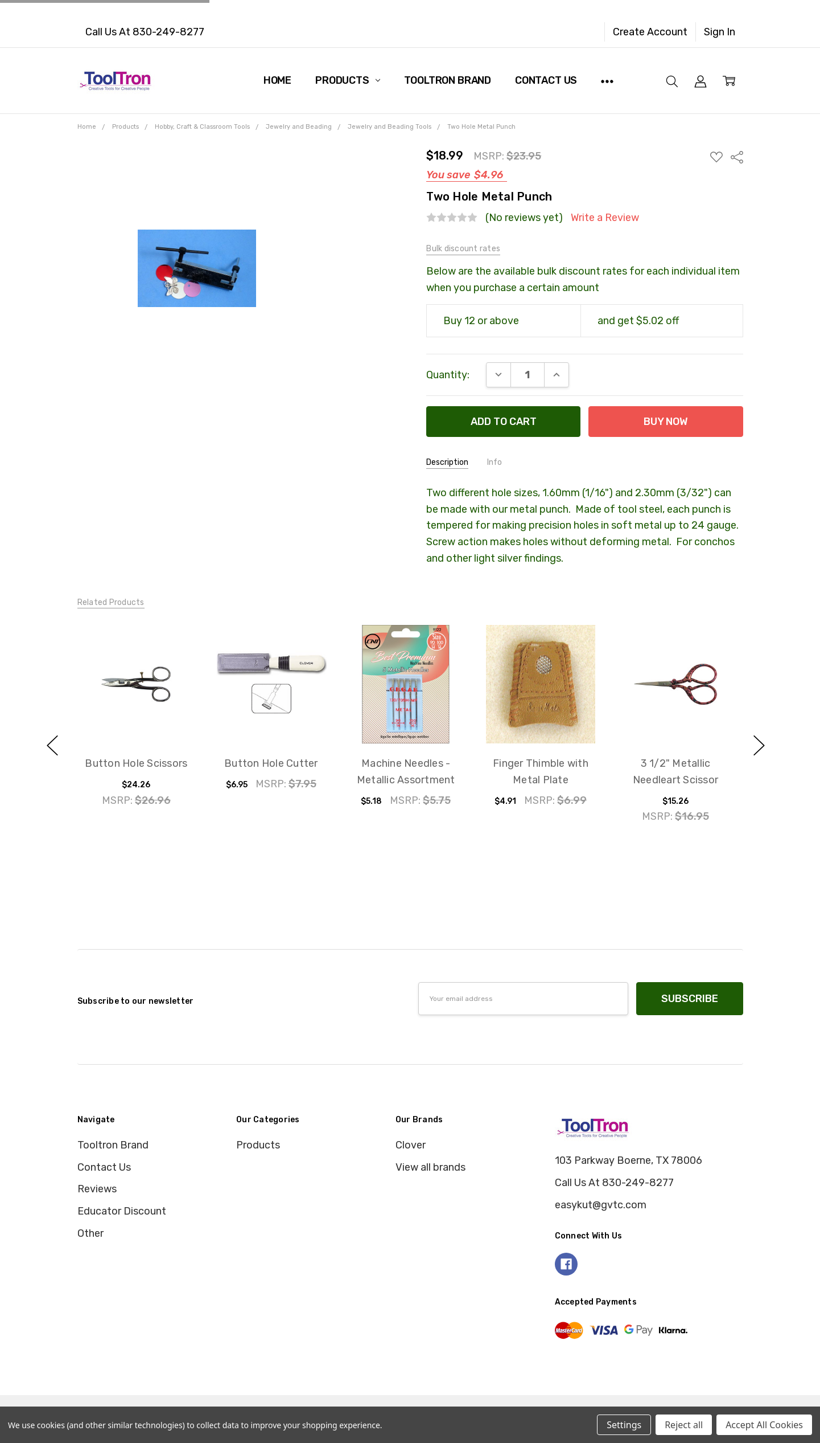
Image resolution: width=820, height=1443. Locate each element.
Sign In (719, 32)
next (759, 745)
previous (52, 745)
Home (277, 80)
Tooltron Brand (447, 80)
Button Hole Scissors (136, 763)
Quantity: (447, 375)
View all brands (430, 1167)
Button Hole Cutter (271, 763)
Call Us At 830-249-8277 (144, 32)
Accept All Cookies (764, 1425)
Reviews (97, 1189)
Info (494, 462)
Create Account (650, 32)
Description (447, 462)
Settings (624, 1425)
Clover (410, 1145)
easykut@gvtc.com (600, 1205)
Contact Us (546, 80)
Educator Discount (121, 1211)
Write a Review (605, 218)
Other (90, 1233)
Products (347, 80)
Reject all (684, 1425)
